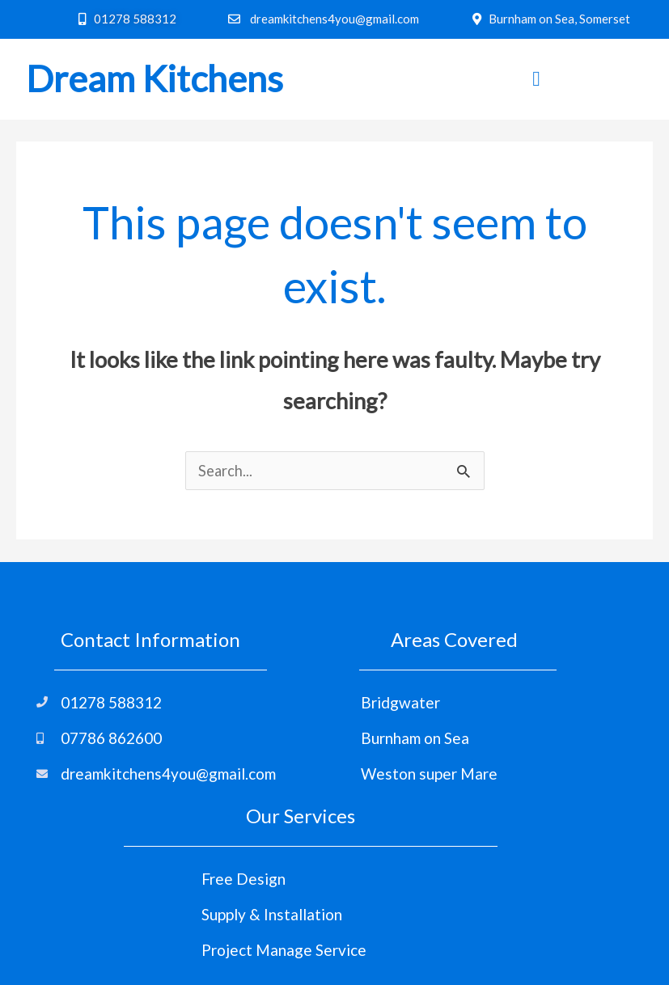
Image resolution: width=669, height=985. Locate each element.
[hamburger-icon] (537, 79)
